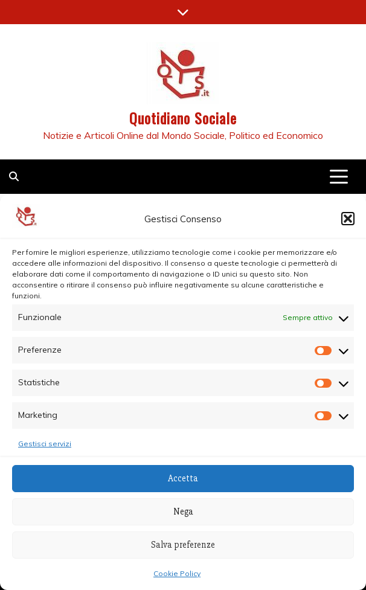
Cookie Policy (177, 573)
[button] (348, 219)
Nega (183, 511)
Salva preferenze (183, 544)
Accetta (183, 478)
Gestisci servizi (44, 443)
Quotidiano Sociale (183, 118)
